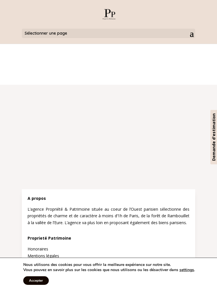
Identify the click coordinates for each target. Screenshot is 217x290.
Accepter (36, 280)
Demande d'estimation (213, 137)
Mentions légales (43, 256)
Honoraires (38, 249)
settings (186, 270)
